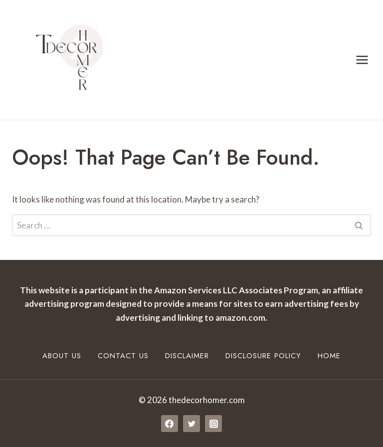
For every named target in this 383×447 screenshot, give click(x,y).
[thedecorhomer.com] (65, 60)
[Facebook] (169, 423)
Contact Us (123, 355)
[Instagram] (213, 423)
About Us (61, 355)
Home (329, 355)
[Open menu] (362, 59)
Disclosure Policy (263, 355)
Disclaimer (187, 355)
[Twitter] (191, 423)
